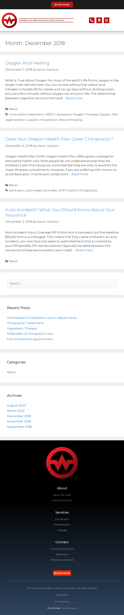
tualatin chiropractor (41, 120)
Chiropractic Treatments (25, 323)
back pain (16, 190)
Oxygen (105, 114)
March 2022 (15, 410)
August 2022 (16, 405)
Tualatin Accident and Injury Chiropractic (42, 20)
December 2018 (19, 416)
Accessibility (62, 595)
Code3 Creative (69, 608)
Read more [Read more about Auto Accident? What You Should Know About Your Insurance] (84, 250)
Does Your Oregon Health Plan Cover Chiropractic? (59, 139)
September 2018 (19, 426)
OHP (62, 190)
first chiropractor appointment (30, 339)
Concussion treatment (26, 114)
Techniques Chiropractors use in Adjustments (42, 318)
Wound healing (70, 120)
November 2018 (19, 421)
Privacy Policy (62, 601)
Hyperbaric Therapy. (22, 328)
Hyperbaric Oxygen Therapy (76, 114)
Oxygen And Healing (27, 63)
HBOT (49, 114)
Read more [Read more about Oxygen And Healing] (74, 98)
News (13, 109)
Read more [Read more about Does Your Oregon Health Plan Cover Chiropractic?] (79, 174)
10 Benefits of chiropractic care (30, 333)
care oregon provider (41, 190)
